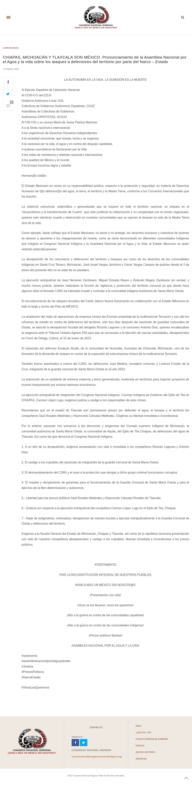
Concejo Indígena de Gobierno (152, 739)
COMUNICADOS (11, 48)
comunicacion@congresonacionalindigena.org (97, 756)
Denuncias (141, 759)
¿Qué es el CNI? (144, 732)
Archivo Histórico (145, 752)
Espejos (140, 746)
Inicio (139, 726)
